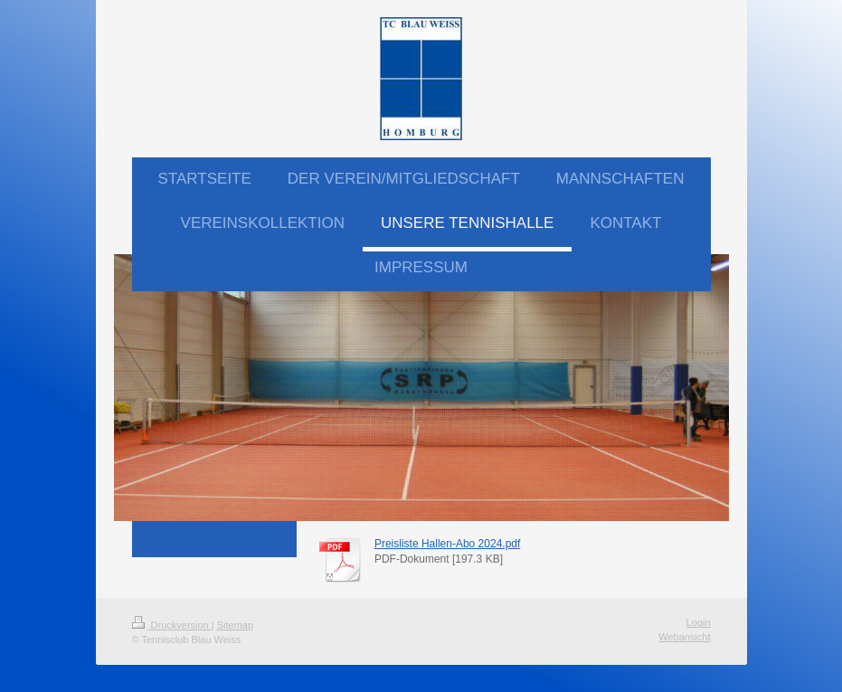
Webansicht (684, 636)
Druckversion (172, 625)
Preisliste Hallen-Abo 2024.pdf (447, 543)
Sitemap (235, 625)
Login (698, 622)
